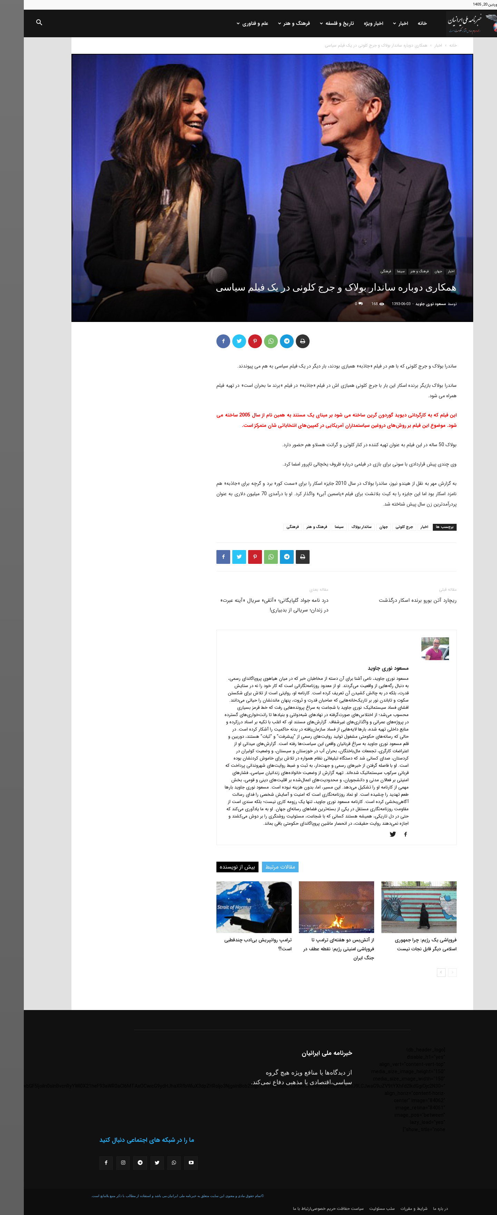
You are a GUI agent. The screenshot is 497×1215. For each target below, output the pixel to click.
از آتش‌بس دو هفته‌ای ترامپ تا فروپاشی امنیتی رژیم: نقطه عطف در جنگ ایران (315, 949)
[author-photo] (411, 659)
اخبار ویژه (349, 23)
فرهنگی (362, 271)
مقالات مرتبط (256, 867)
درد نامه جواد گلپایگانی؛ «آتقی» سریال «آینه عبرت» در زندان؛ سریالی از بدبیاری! (250, 605)
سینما (377, 271)
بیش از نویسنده (213, 867)
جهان (414, 271)
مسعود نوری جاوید (407, 304)
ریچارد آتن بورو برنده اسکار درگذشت (394, 600)
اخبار (376, 23)
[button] (15, 24)
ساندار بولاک (338, 527)
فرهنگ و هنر (270, 23)
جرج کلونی (380, 527)
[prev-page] (428, 972)
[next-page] (417, 972)
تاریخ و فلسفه (313, 23)
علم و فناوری (228, 23)
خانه (398, 23)
